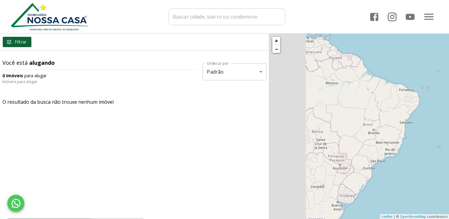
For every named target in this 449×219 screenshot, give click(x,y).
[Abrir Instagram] (392, 17)
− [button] (276, 49)
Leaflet (386, 216)
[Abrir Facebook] (374, 17)
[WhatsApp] (15, 203)
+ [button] (276, 40)
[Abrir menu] (429, 16)
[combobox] (228, 16)
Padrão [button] (215, 71)
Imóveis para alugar (19, 81)
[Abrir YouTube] (410, 17)
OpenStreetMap (413, 216)
